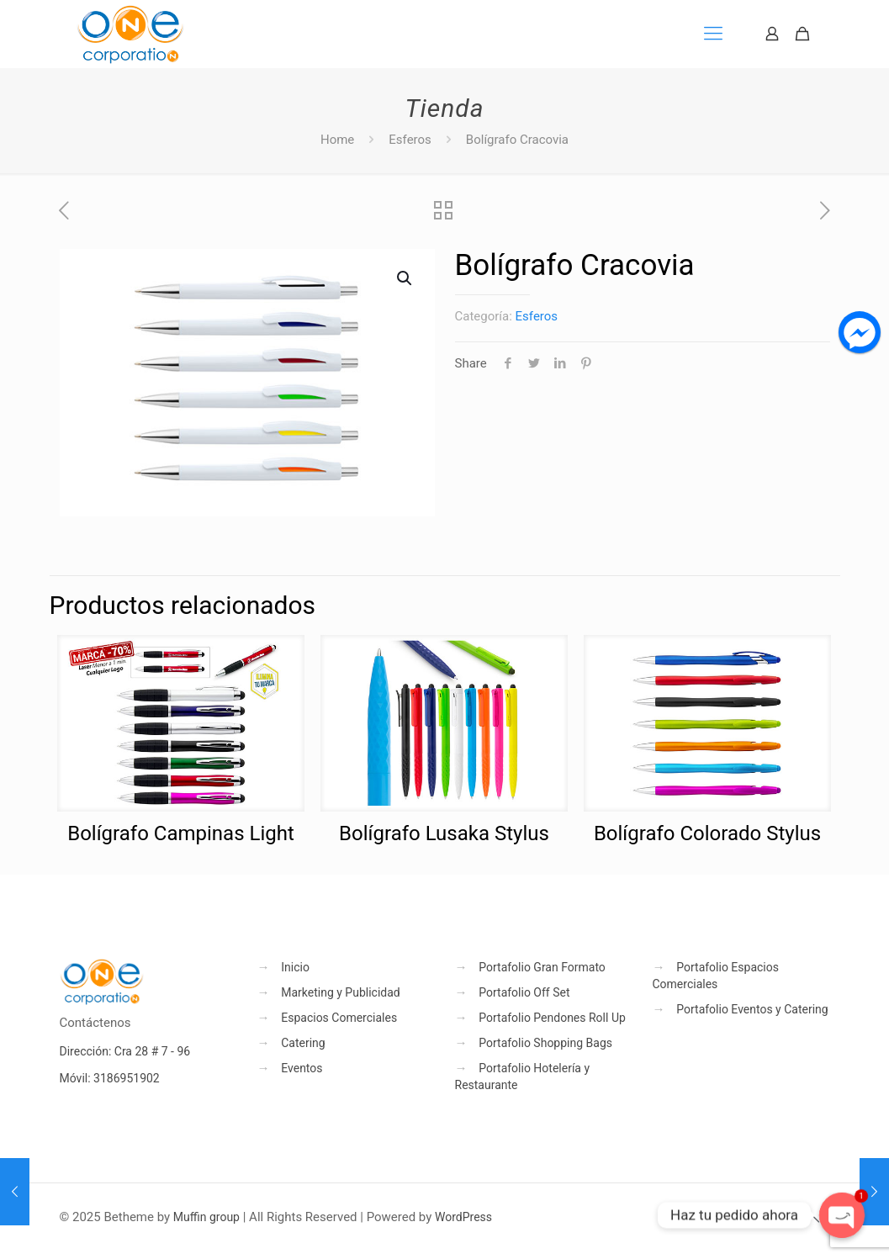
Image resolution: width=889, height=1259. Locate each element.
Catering (303, 1043)
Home (337, 139)
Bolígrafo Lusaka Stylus (444, 833)
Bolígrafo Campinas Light (180, 833)
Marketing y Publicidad (340, 992)
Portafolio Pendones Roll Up (552, 1017)
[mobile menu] (713, 33)
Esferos (410, 139)
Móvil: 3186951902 (110, 1078)
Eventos (301, 1068)
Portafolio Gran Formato (542, 967)
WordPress (463, 1217)
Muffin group (206, 1217)
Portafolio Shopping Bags (545, 1043)
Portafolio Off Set (524, 992)
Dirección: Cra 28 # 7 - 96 (125, 1051)
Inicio (295, 967)
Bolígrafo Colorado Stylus (707, 833)
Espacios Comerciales (339, 1017)
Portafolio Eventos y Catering (752, 1009)
